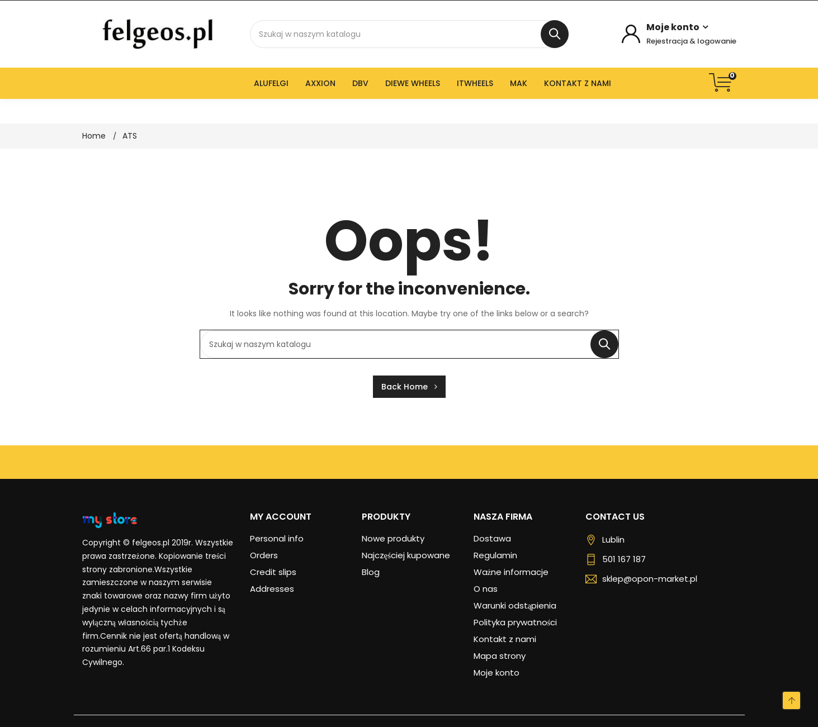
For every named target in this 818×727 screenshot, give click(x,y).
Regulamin (495, 555)
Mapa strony (500, 656)
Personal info (277, 538)
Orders (264, 555)
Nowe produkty (393, 538)
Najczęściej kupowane (406, 555)
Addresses (272, 589)
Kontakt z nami (505, 639)
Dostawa (492, 538)
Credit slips (273, 572)
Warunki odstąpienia (515, 605)
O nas (486, 589)
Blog (371, 572)
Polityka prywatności (515, 622)
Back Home (409, 386)
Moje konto (496, 672)
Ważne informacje (511, 572)
